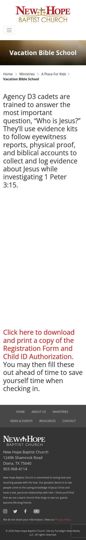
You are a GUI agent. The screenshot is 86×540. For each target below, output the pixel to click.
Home (8, 74)
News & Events (21, 421)
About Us (39, 412)
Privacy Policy (63, 519)
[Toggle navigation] (9, 30)
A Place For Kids (53, 74)
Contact (69, 421)
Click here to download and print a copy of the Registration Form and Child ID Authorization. (39, 344)
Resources (47, 421)
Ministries (27, 74)
